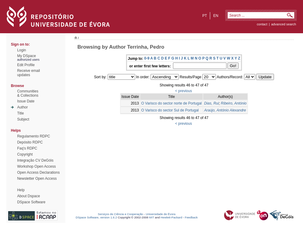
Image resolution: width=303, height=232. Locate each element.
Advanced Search (283, 24)
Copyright (25, 154)
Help (21, 190)
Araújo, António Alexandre (225, 110)
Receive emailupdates (28, 73)
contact (262, 24)
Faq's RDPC (27, 148)
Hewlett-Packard (171, 217)
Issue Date (25, 101)
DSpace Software (31, 202)
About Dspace (28, 196)
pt (204, 16)
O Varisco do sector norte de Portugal (171, 103)
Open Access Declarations (38, 172)
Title (20, 113)
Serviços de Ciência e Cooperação (120, 214)
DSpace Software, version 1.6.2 (96, 217)
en (215, 16)
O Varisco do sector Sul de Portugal (170, 110)
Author (22, 107)
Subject (23, 119)
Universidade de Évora (160, 214)
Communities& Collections (27, 93)
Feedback (191, 217)
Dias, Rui (211, 103)
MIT (151, 217)
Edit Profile (26, 65)
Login (21, 50)
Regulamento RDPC (33, 136)
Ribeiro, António (233, 103)
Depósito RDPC (30, 142)
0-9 (146, 58)
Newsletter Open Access (37, 178)
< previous (183, 91)
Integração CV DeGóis (35, 160)
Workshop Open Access (36, 166)
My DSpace (26, 56)
